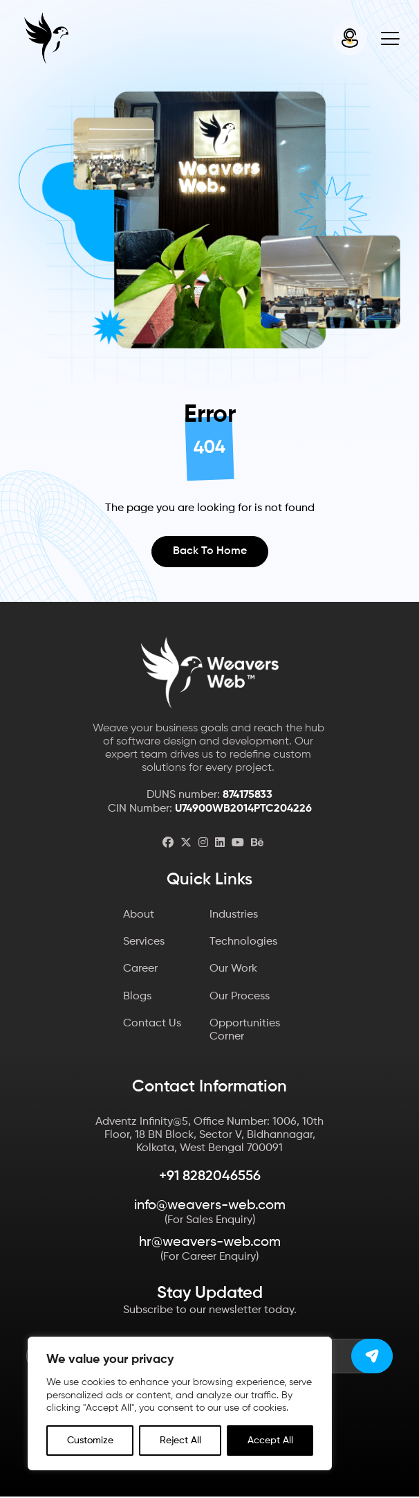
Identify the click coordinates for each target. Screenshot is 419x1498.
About (138, 916)
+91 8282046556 (210, 1178)
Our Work (233, 970)
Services (144, 943)
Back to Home (210, 552)
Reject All (180, 1440)
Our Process (240, 997)
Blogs (137, 997)
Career (140, 970)
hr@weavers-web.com (210, 1244)
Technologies (243, 943)
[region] (180, 1403)
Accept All (270, 1440)
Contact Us (152, 1025)
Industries (234, 916)
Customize (90, 1440)
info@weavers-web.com (210, 1207)
